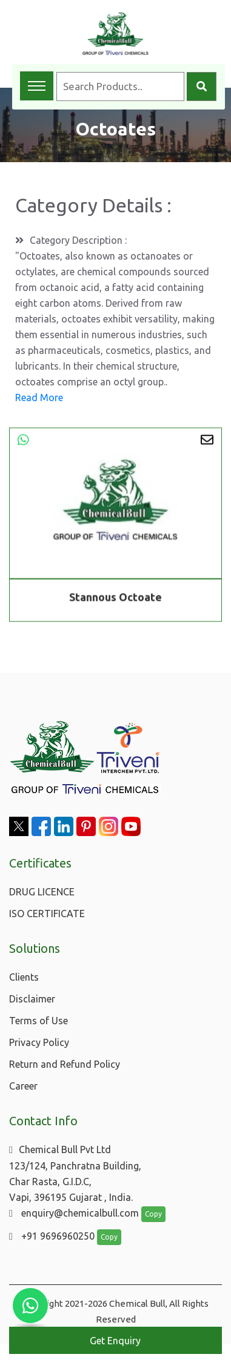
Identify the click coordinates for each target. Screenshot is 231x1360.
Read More (39, 397)
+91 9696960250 (52, 1236)
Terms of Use (38, 1020)
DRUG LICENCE (42, 891)
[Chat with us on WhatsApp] (30, 1305)
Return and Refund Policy (64, 1064)
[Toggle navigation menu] (36, 85)
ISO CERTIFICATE (47, 913)
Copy (153, 1214)
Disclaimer (32, 998)
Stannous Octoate (115, 598)
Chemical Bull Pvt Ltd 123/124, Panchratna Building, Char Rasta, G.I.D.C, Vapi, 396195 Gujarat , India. (75, 1173)
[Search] (201, 86)
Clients (24, 977)
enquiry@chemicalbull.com (74, 1213)
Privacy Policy (39, 1042)
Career (23, 1085)
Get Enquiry (115, 1340)
